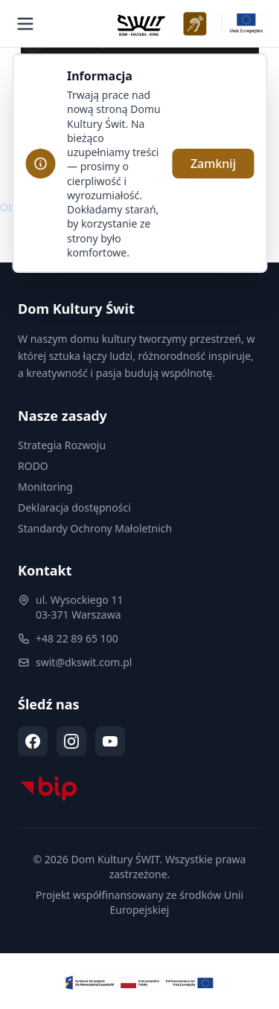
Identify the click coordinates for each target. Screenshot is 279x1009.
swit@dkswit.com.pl (84, 662)
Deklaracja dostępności (74, 507)
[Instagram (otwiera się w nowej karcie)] (71, 741)
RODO (33, 466)
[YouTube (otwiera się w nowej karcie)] (110, 741)
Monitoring (45, 487)
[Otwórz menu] (25, 23)
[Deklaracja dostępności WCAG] (195, 24)
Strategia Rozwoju (62, 445)
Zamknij (213, 163)
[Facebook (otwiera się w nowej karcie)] (33, 741)
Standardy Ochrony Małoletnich (95, 528)
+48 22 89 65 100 (77, 638)
